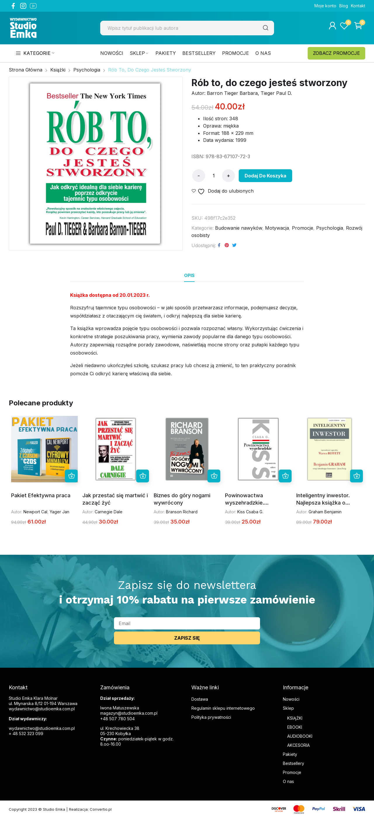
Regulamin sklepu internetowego (223, 708)
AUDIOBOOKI (299, 736)
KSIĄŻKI (294, 718)
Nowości (291, 699)
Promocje (302, 228)
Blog (343, 5)
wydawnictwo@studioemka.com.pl (42, 728)
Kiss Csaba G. (250, 511)
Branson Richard (182, 511)
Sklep (288, 708)
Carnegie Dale (108, 511)
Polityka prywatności (211, 717)
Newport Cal (35, 511)
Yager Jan (59, 511)
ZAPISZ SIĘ (187, 638)
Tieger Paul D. (276, 93)
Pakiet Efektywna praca (40, 495)
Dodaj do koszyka (265, 176)
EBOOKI (294, 727)
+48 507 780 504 (117, 718)
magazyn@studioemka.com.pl (128, 713)
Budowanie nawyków (238, 228)
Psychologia (329, 228)
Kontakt (358, 5)
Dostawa (199, 699)
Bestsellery (293, 763)
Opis (189, 275)
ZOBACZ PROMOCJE (336, 53)
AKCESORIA (298, 745)
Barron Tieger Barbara (232, 93)
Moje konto (325, 5)
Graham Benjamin (325, 511)
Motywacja (277, 228)
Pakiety (290, 754)
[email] (187, 623)
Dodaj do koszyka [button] (71, 476)
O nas (288, 781)
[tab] (189, 275)
